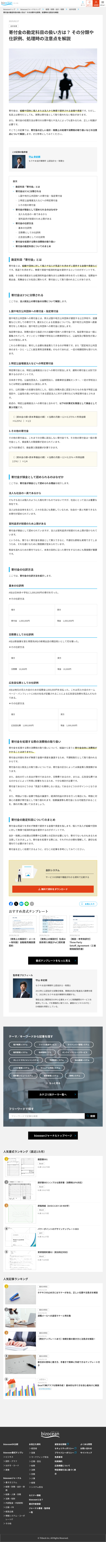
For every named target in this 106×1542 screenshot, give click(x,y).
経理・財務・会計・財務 (15, 1488)
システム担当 (37, 1487)
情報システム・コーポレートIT (15, 1517)
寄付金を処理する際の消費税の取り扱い (35, 241)
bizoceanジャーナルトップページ (53, 1135)
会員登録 (96, 3)
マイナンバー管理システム (78, 1044)
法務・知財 (10, 1498)
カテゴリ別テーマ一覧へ (53, 1094)
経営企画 (9, 1511)
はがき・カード (12, 1465)
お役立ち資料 (35, 1444)
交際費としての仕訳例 (29, 232)
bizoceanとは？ (36, 1499)
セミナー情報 (35, 1495)
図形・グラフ (11, 1461)
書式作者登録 (35, 1503)
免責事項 (58, 1457)
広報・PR (10, 1507)
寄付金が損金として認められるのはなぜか (37, 209)
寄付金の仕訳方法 (24, 223)
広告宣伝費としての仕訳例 (31, 237)
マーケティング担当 (39, 1457)
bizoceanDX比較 (10, 1444)
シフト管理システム (21, 1068)
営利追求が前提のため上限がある (34, 218)
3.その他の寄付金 (27, 205)
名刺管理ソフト (45, 1052)
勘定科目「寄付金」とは (28, 186)
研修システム (74, 1075)
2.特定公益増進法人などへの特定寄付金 (38, 200)
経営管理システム (51, 1075)
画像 (7, 1469)
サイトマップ (86, 1452)
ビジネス (9, 1456)
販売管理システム (20, 1052)
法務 (33, 1469)
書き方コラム (11, 1482)
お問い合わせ (86, 1448)
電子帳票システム (20, 1044)
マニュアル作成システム (50, 1068)
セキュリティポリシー (64, 1448)
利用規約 (58, 1461)
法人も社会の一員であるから (32, 214)
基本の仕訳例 (25, 227)
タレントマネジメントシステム (25, 1060)
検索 (91, 1116)
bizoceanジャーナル (12, 1478)
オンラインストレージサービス (74, 1052)
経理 (33, 1482)
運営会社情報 (60, 1444)
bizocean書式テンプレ (13, 1452)
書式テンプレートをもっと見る (53, 960)
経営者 (34, 1448)
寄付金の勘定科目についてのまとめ (33, 246)
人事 (33, 1478)
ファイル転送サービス (48, 1044)
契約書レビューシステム (23, 1075)
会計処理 (13, 26)
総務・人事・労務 (13, 1494)
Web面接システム (82, 1060)
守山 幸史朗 (34, 156)
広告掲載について (62, 1465)
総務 (33, 1465)
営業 (33, 1452)
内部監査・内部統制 (14, 1502)
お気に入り (90, 904)
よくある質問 (86, 1444)
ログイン (89, 3)
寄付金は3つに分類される (28, 191)
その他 (8, 1523)
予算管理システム (56, 1060)
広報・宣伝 (36, 1461)
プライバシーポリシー (64, 1452)
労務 (33, 1474)
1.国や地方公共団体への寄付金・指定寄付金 (40, 195)
